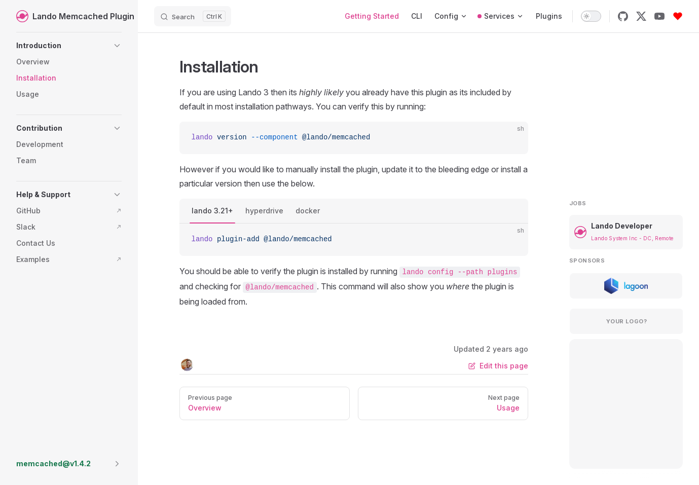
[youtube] (659, 16)
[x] (641, 16)
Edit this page (498, 365)
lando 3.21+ (212, 210)
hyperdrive (264, 210)
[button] (69, 46)
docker (308, 210)
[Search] (192, 16)
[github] (623, 16)
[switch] (591, 16)
